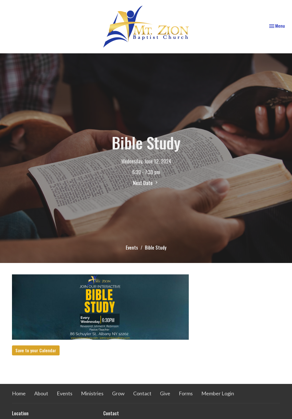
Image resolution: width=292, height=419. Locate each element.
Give (165, 393)
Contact (142, 393)
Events (132, 247)
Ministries (92, 393)
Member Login (217, 393)
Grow (118, 393)
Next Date (146, 183)
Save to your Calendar (35, 350)
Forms (186, 393)
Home (19, 393)
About (41, 393)
